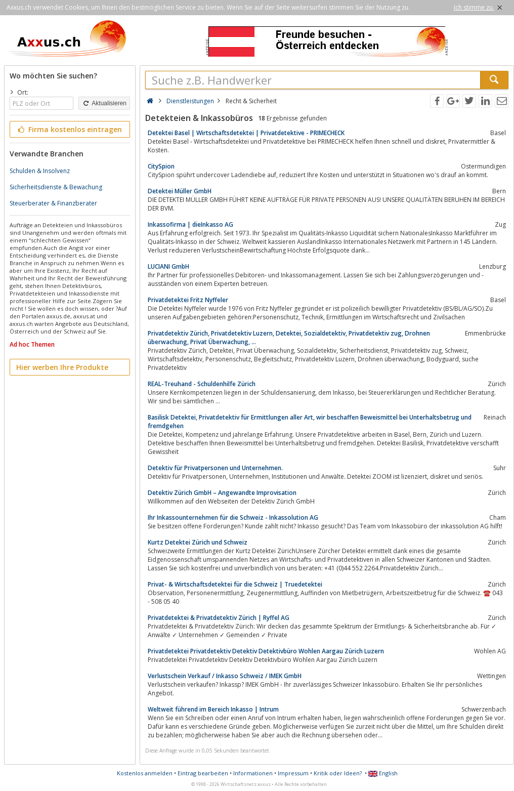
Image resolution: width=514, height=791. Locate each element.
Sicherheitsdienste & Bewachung (56, 187)
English (383, 773)
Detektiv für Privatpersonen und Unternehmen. (215, 468)
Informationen (253, 773)
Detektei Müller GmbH (179, 191)
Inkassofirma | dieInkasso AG (190, 224)
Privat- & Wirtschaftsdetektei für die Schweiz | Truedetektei (235, 584)
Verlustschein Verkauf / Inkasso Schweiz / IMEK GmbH (225, 676)
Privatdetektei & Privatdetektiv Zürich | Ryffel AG (218, 617)
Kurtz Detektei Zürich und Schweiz (197, 542)
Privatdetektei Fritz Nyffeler (188, 300)
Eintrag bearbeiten (203, 773)
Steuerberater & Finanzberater (53, 203)
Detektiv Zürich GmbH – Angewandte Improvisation (222, 492)
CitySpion (161, 166)
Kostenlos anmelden (145, 773)
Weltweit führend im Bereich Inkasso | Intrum (213, 709)
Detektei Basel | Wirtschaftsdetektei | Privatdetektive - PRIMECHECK (246, 133)
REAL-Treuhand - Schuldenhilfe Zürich (201, 384)
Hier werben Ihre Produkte (62, 367)
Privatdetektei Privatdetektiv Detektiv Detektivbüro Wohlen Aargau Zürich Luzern (266, 651)
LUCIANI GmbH (168, 266)
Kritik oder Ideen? (338, 773)
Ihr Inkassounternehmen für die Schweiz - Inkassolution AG (233, 517)
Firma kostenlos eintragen (69, 129)
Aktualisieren (104, 103)
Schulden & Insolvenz (40, 170)
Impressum (293, 773)
